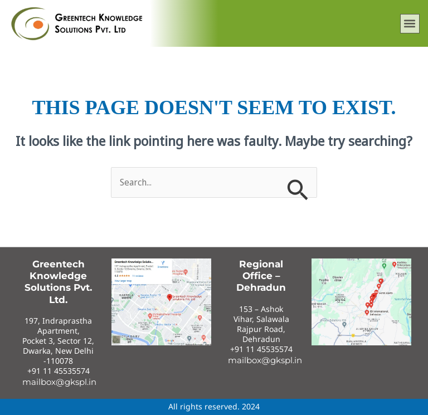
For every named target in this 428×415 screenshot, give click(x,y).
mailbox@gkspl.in (59, 382)
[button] (410, 23)
